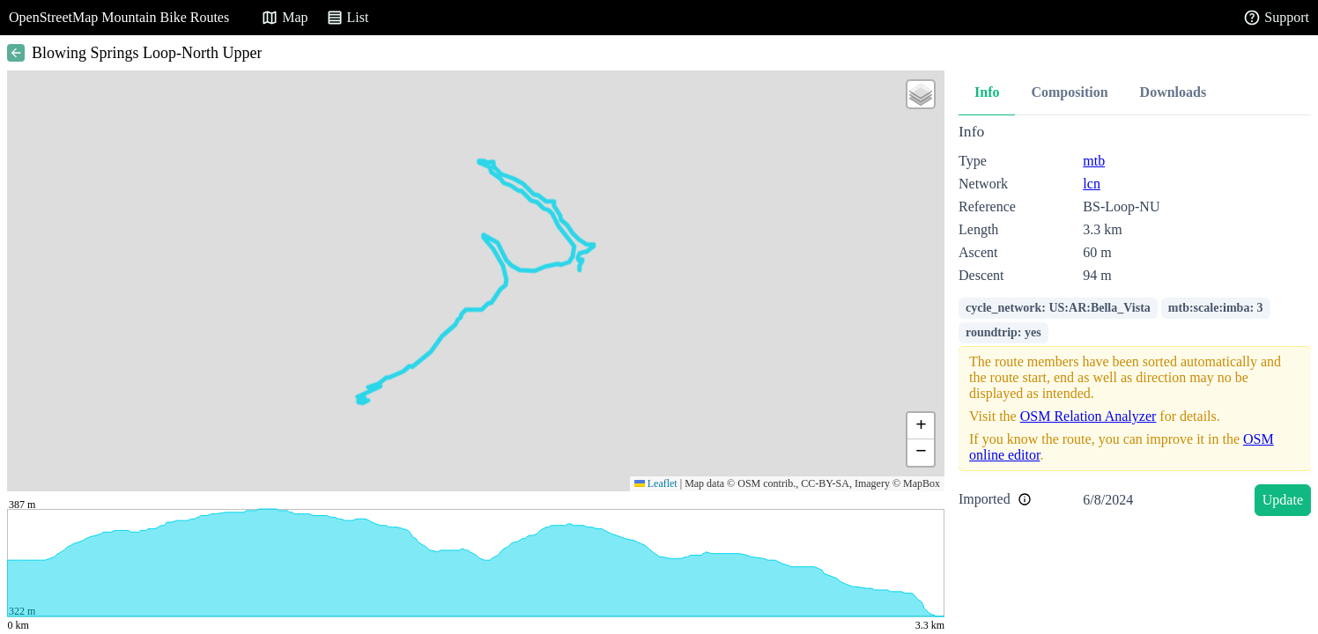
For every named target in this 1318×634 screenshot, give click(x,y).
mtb (1094, 160)
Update (1282, 499)
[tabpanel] (1135, 322)
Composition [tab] (1069, 92)
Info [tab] (986, 92)
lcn (1091, 183)
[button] (920, 94)
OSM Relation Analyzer (1088, 416)
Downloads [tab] (1173, 92)
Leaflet (656, 483)
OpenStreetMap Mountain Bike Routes (119, 17)
